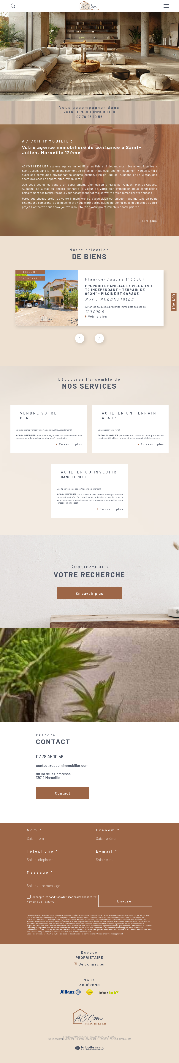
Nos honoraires (55, 1039)
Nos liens (104, 1039)
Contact (174, 302)
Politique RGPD (116, 1039)
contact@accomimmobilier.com (62, 765)
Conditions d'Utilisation (95, 934)
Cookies (127, 1039)
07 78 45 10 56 (89, 116)
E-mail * (107, 851)
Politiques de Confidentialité (70, 934)
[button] (99, 338)
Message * (40, 872)
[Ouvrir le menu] (166, 6)
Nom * (34, 830)
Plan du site (68, 1039)
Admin (95, 1039)
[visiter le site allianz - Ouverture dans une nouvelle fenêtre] (70, 992)
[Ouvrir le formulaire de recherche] (13, 6)
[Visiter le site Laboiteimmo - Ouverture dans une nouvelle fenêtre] (89, 1051)
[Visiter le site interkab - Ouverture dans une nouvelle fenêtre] (109, 992)
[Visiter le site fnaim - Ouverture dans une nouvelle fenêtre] (90, 992)
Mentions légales (84, 1039)
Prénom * (108, 830)
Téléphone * (42, 851)
